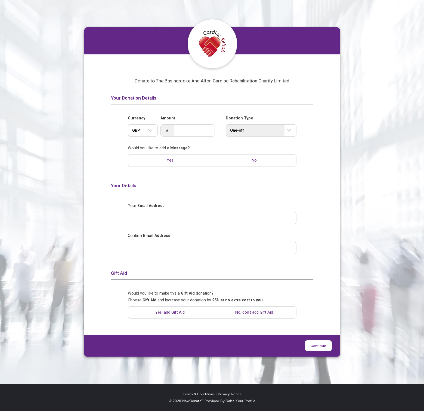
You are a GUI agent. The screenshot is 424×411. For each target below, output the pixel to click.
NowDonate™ (192, 401)
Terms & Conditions (199, 394)
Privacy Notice (230, 394)
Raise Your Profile (240, 401)
